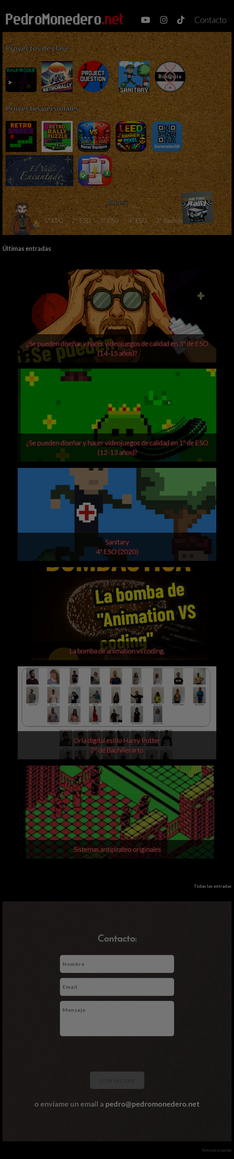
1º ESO (53, 220)
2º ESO (81, 220)
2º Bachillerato (175, 220)
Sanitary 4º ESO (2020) (117, 547)
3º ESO (109, 220)
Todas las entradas (213, 886)
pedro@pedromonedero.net (152, 1103)
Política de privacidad (217, 1150)
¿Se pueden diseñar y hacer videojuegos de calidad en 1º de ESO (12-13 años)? (117, 447)
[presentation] (117, 1054)
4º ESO (137, 220)
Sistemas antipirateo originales (117, 849)
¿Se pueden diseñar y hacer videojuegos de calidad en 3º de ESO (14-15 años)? (117, 348)
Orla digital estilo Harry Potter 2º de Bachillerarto (117, 745)
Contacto (210, 20)
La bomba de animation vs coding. (117, 650)
